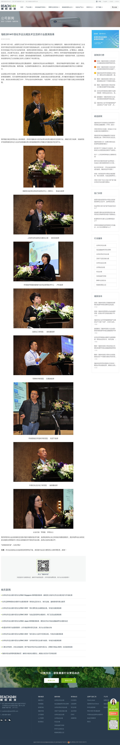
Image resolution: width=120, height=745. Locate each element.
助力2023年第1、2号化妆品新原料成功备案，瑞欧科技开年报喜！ (105, 168)
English (105, 1)
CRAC (72, 714)
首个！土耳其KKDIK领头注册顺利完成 (105, 155)
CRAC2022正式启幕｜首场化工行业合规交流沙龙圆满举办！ (105, 130)
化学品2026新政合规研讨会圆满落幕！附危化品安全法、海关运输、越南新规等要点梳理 (33, 602)
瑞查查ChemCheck (93, 704)
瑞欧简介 (41, 700)
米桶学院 (73, 718)
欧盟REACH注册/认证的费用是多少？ (104, 220)
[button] (115, 46)
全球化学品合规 (101, 245)
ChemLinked (91, 700)
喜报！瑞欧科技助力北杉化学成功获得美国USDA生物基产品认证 (106, 68)
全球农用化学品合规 (102, 254)
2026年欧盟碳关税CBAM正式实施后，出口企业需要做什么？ (104, 226)
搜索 (114, 7)
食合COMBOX (91, 718)
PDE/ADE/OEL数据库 (93, 711)
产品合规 (29, 7)
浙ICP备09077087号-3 (61, 742)
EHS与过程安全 (54, 7)
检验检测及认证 (67, 7)
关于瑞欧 (99, 7)
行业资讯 (73, 700)
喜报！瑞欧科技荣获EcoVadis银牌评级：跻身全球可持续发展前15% (104, 312)
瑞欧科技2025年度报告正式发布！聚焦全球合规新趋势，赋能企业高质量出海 (106, 74)
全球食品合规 (100, 267)
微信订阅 (68, 680)
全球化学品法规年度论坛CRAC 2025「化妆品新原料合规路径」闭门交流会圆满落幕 (32, 615)
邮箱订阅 (51, 680)
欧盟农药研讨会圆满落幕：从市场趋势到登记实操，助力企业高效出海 (27, 627)
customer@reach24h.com (10, 711)
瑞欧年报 (41, 711)
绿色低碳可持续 (40, 7)
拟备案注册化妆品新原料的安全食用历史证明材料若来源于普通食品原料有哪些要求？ (104, 213)
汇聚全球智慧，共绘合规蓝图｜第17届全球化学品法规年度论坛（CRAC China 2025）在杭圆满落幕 (37, 647)
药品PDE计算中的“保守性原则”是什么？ (105, 207)
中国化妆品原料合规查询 (95, 714)
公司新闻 (8, 21)
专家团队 (41, 704)
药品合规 (99, 271)
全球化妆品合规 (101, 263)
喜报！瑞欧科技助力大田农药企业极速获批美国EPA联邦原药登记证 (106, 62)
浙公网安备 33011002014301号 (77, 742)
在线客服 (113, 713)
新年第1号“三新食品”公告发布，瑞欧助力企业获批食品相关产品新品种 (105, 149)
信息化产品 (80, 7)
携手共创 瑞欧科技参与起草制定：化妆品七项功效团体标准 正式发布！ (105, 162)
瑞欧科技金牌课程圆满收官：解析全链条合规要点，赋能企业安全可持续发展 (29, 653)
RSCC (89, 721)
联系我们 (41, 721)
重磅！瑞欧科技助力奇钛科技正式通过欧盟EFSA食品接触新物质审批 (106, 86)
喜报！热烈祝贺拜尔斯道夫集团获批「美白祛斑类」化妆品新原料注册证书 (104, 175)
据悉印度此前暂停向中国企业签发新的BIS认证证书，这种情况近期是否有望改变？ (105, 201)
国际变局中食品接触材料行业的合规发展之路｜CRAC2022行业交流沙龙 (105, 136)
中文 (100, 1)
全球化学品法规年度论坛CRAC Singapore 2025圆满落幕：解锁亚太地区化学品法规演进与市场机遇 (37, 595)
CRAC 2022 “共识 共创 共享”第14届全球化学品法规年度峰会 (105, 181)
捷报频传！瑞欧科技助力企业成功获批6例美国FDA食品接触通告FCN (106, 98)
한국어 (117, 1)
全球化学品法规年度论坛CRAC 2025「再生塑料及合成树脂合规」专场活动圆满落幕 (32, 608)
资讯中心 (89, 7)
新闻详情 (15, 21)
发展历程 (41, 707)
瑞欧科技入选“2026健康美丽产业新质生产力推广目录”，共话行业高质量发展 (106, 104)
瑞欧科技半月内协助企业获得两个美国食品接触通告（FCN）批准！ (104, 123)
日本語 (111, 1)
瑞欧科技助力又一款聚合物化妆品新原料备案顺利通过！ (104, 143)
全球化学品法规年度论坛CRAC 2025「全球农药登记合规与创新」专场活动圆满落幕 (32, 640)
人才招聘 (41, 718)
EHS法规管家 (91, 707)
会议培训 (73, 711)
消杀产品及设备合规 (102, 258)
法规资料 (73, 704)
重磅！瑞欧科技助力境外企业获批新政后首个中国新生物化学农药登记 (106, 80)
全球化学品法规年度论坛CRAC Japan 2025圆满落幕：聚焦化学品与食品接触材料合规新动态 (35, 621)
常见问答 (73, 707)
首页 (21, 7)
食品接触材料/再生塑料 (103, 250)
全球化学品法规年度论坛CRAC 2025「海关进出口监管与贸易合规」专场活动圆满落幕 (32, 634)
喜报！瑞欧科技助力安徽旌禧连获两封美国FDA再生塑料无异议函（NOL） (104, 304)
